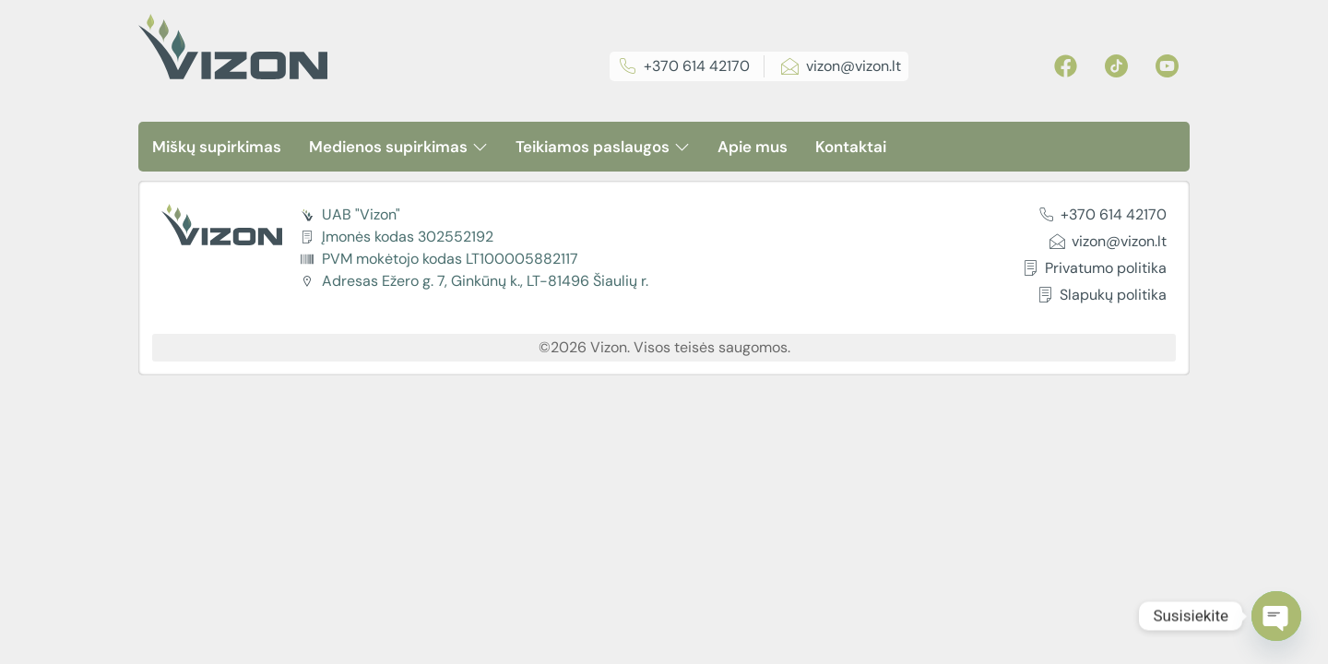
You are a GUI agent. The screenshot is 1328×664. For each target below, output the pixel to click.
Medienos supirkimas (398, 146)
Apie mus (752, 146)
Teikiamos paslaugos (603, 146)
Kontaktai (850, 146)
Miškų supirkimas (216, 146)
